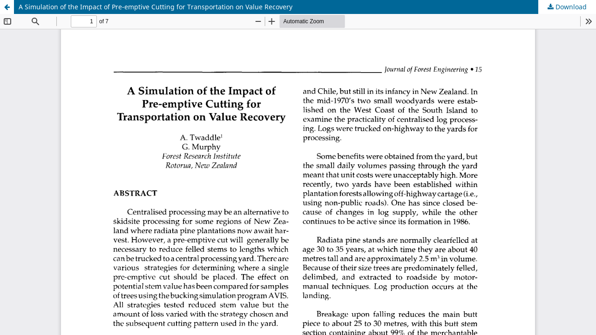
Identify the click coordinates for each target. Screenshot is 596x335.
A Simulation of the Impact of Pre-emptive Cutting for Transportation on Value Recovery (155, 6)
